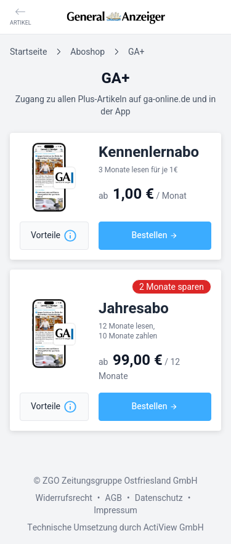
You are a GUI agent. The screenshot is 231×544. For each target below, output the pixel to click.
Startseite (28, 52)
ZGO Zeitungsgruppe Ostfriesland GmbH (120, 480)
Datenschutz (159, 498)
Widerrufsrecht (63, 498)
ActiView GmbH (174, 527)
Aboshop (87, 52)
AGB (113, 498)
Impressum (115, 510)
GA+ (136, 52)
